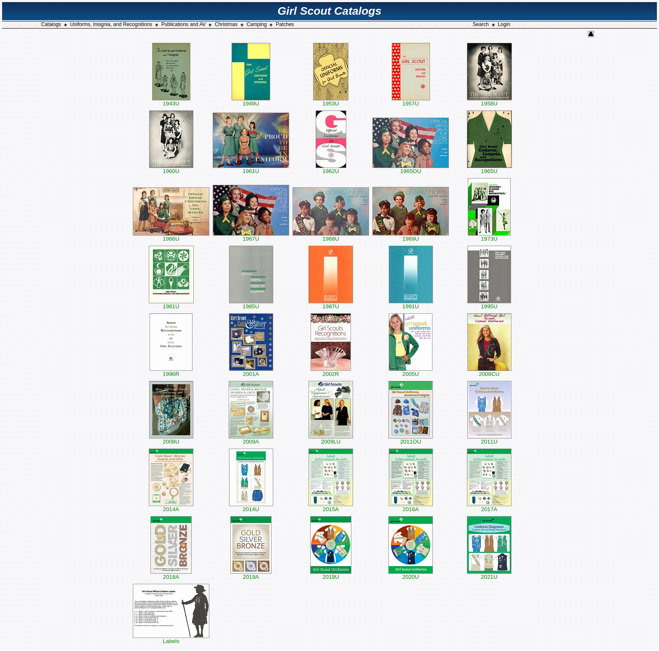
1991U (411, 304)
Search (481, 24)
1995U (489, 304)
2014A (171, 506)
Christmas (226, 24)
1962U (331, 168)
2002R (331, 371)
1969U (410, 236)
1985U (251, 304)
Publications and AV (183, 24)
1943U (171, 101)
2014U (251, 506)
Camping (257, 24)
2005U (410, 371)
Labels (171, 638)
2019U (330, 574)
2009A (251, 439)
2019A (251, 574)
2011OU (410, 439)
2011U (489, 439)
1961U (251, 168)
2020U (410, 574)
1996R (171, 371)
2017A (489, 506)
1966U (171, 236)
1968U (331, 236)
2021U (489, 574)
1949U (251, 101)
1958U (489, 101)
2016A (411, 506)
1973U (489, 236)
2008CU (489, 371)
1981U (171, 304)
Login (504, 24)
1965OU (410, 168)
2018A (171, 574)
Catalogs (51, 24)
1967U (251, 236)
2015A (330, 506)
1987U (330, 304)
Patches (285, 24)
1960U (171, 168)
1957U (411, 101)
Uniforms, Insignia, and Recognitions (111, 24)
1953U (330, 101)
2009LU (330, 439)
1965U (489, 168)
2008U (171, 439)
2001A (251, 371)
